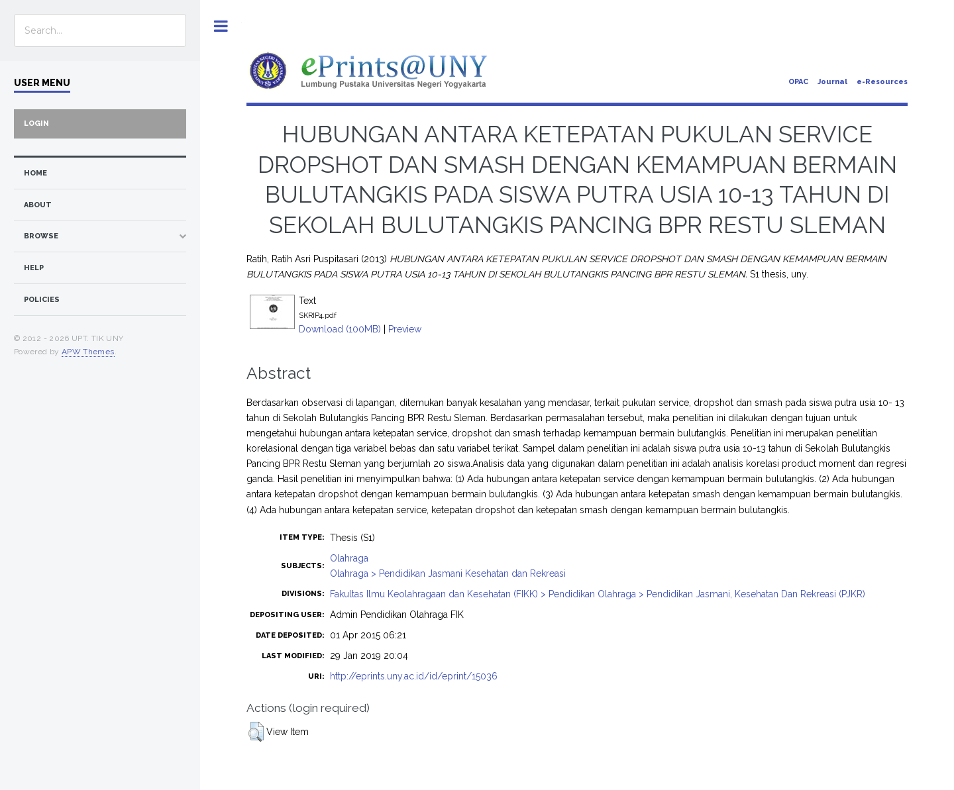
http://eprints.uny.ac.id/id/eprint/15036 (414, 676)
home (35, 173)
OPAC (798, 81)
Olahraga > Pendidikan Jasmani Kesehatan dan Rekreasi (448, 573)
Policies (42, 299)
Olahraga (349, 558)
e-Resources (882, 81)
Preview (404, 329)
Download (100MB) (340, 329)
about (38, 205)
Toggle (221, 26)
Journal (832, 81)
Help (34, 268)
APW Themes (88, 351)
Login (36, 123)
